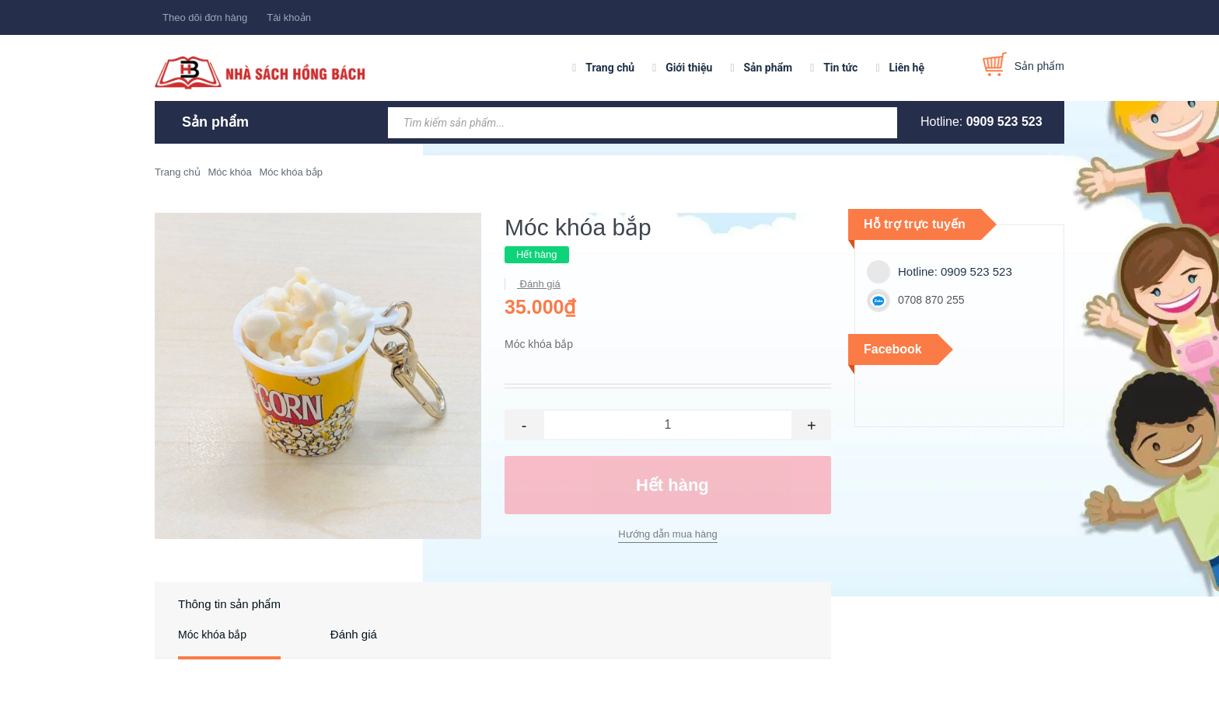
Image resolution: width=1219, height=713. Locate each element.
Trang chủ (609, 67)
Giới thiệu (688, 67)
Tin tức (840, 67)
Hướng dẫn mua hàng (667, 534)
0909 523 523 (1004, 121)
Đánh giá (539, 284)
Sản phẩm (767, 67)
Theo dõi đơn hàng (204, 17)
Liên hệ (906, 67)
